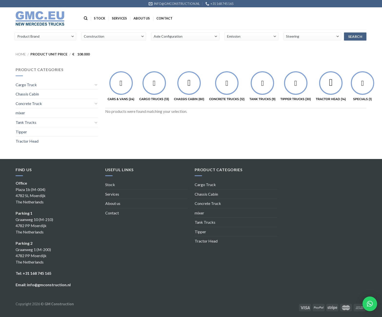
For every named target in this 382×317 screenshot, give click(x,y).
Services (119, 18)
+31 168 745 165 (37, 273)
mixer (20, 112)
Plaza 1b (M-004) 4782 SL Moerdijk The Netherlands (31, 195)
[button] (370, 303)
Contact (164, 18)
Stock (99, 18)
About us (142, 18)
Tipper (21, 131)
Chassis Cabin (27, 94)
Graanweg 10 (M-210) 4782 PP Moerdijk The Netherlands (34, 225)
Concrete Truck (29, 103)
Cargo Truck (26, 84)
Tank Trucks (26, 122)
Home (21, 54)
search (355, 36)
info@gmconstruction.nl (49, 284)
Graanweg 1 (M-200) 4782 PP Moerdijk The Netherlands (33, 255)
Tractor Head (27, 141)
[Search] (85, 18)
